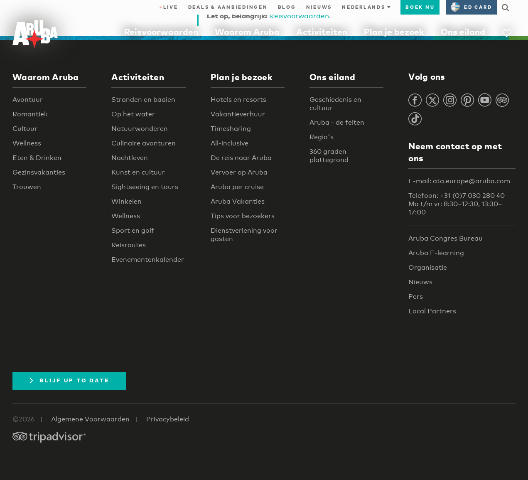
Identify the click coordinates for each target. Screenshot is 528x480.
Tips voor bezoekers (243, 216)
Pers (415, 296)
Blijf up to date (69, 380)
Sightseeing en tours (144, 187)
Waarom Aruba (247, 31)
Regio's (321, 137)
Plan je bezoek (394, 31)
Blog (287, 7)
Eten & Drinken (36, 158)
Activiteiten (321, 31)
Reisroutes (128, 245)
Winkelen (126, 201)
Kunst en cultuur (138, 172)
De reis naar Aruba (241, 158)
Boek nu (420, 7)
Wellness (26, 143)
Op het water (133, 114)
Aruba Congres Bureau (445, 238)
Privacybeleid (167, 419)
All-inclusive (229, 143)
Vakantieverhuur (238, 114)
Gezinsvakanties (38, 172)
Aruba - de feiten (336, 122)
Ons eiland (463, 31)
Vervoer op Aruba (239, 172)
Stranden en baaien (143, 99)
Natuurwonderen (139, 129)
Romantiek (30, 114)
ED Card (471, 7)
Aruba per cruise (237, 187)
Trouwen (26, 187)
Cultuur (24, 129)
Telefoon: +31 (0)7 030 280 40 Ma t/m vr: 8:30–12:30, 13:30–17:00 (456, 204)
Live (168, 7)
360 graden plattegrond (329, 156)
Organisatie (427, 267)
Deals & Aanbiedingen (228, 7)
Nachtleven (129, 158)
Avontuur (27, 99)
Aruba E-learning (436, 253)
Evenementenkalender (147, 259)
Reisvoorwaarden (161, 31)
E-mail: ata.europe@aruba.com (459, 181)
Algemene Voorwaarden (90, 419)
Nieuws (319, 7)
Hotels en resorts (238, 99)
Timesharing (231, 129)
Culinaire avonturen (143, 143)
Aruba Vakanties (238, 201)
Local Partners (432, 311)
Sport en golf (132, 230)
